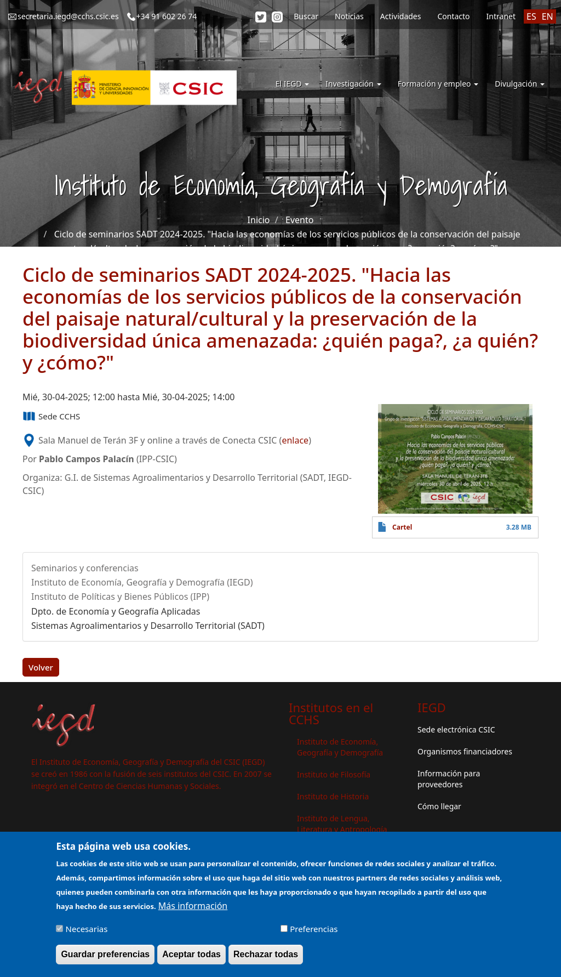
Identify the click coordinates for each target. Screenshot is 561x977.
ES (531, 16)
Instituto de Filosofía (333, 774)
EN (547, 16)
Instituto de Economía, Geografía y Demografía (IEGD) (142, 582)
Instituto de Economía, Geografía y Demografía (340, 747)
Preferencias (313, 931)
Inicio (259, 220)
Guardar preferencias (105, 957)
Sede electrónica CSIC (456, 729)
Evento (299, 220)
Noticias (349, 16)
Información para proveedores (448, 778)
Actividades (400, 16)
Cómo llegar (439, 806)
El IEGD (293, 83)
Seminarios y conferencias (85, 568)
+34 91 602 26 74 (166, 16)
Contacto (453, 16)
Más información (192, 908)
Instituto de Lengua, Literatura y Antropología (342, 823)
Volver (40, 667)
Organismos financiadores (464, 751)
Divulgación (520, 83)
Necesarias (87, 931)
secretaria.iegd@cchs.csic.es (68, 16)
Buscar (306, 16)
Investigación (353, 83)
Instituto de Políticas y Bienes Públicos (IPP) (120, 596)
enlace (295, 440)
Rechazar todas (265, 957)
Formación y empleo (438, 83)
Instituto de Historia (333, 796)
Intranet (501, 16)
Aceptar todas (191, 957)
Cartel (402, 527)
